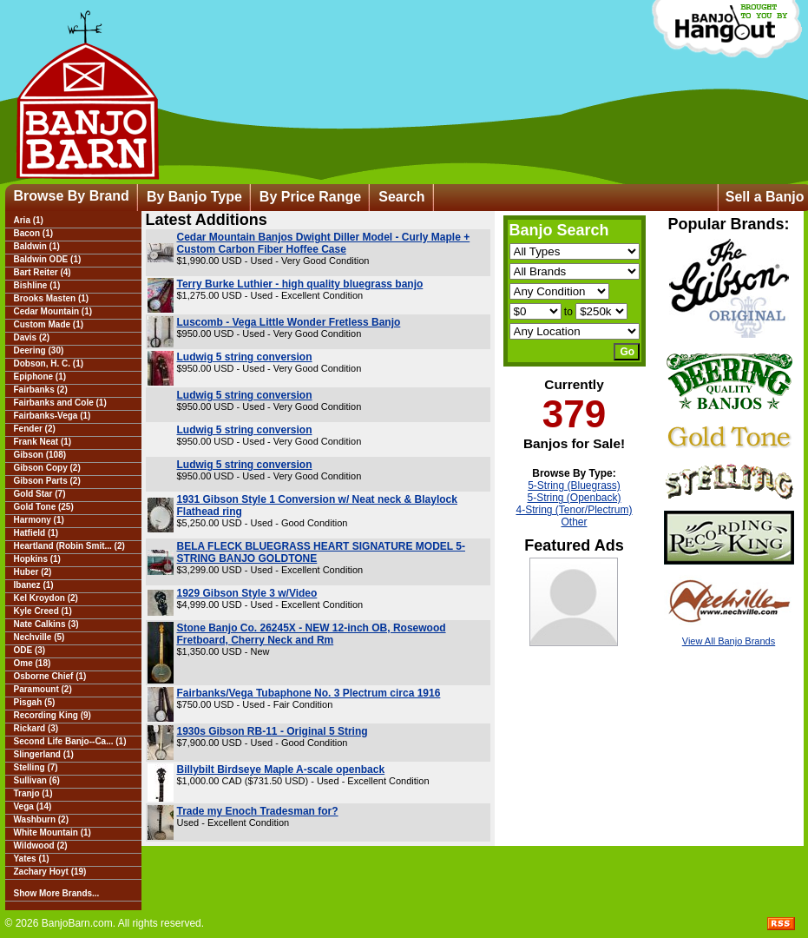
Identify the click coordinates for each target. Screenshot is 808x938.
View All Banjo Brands (728, 641)
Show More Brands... (57, 893)
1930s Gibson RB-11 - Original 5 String (272, 731)
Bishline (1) (37, 285)
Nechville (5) (39, 637)
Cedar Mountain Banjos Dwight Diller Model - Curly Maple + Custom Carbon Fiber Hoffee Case (323, 243)
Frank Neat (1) (43, 441)
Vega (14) (33, 806)
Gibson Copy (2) (47, 467)
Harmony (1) (39, 520)
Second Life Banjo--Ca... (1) (70, 741)
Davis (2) (32, 337)
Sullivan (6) (37, 780)
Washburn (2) (41, 819)
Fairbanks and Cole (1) (60, 402)
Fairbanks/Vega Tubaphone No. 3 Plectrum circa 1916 (309, 693)
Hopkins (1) (37, 559)
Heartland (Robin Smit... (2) (69, 546)
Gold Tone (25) (44, 507)
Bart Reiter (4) (42, 272)
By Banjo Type (194, 196)
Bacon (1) (34, 233)
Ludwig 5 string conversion (244, 357)
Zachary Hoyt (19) (50, 871)
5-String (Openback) (574, 498)
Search (401, 196)
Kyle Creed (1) (43, 611)
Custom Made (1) (49, 324)
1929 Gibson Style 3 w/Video (247, 593)
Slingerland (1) (44, 754)
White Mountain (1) (52, 832)
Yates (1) (31, 858)
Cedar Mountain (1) (53, 311)
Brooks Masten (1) (51, 298)
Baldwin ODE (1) (48, 259)
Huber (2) (33, 572)
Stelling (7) (36, 767)
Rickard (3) (36, 728)
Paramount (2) (43, 689)
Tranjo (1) (33, 793)
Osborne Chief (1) (50, 676)
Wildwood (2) (41, 845)
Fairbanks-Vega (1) (52, 415)
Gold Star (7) (40, 494)
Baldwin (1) (37, 246)
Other (574, 522)
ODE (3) (30, 650)
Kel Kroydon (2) (46, 598)
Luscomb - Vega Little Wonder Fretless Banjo (289, 322)
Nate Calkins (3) (46, 624)
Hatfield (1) (36, 533)
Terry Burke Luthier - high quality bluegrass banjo (300, 284)
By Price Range (310, 196)
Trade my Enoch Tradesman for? (257, 811)
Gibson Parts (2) (47, 481)
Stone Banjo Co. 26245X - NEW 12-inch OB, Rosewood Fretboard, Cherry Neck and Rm (311, 634)
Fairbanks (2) (41, 389)
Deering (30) (39, 350)
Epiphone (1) (40, 376)
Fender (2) (35, 428)
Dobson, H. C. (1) (49, 363)
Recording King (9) (52, 715)
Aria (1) (28, 220)
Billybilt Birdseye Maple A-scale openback (281, 769)
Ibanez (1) (34, 585)
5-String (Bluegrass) (574, 485)
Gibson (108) (40, 454)
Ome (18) (32, 663)
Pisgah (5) (35, 702)
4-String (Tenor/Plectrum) (574, 510)
